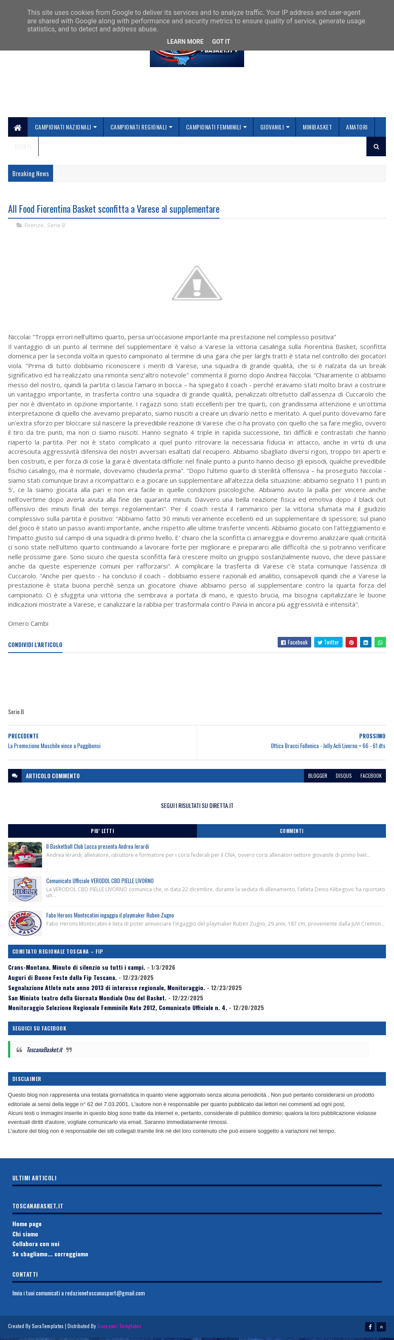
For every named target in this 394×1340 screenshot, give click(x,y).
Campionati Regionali (138, 128)
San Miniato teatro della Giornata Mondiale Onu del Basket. (87, 999)
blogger (317, 778)
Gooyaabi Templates (119, 1328)
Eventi (23, 148)
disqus (344, 778)
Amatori (357, 128)
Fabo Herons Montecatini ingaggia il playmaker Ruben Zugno (110, 917)
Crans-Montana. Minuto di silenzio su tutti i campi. (76, 969)
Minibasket (317, 128)
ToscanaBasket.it (44, 1051)
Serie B (56, 227)
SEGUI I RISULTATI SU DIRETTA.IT (197, 807)
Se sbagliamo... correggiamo (50, 1256)
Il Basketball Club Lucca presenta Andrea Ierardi (97, 848)
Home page (27, 1226)
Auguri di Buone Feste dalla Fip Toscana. (62, 979)
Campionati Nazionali (63, 128)
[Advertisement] (197, 99)
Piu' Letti (102, 833)
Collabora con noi (35, 1245)
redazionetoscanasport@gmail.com (105, 1295)
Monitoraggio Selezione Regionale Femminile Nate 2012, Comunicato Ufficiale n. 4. (117, 1009)
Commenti (292, 833)
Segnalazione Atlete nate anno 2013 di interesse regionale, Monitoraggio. (106, 989)
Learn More (185, 41)
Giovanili (272, 128)
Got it (221, 41)
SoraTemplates (48, 1328)
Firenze (34, 227)
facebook (371, 778)
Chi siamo (25, 1235)
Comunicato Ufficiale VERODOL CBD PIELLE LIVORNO (100, 882)
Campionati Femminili (213, 128)
